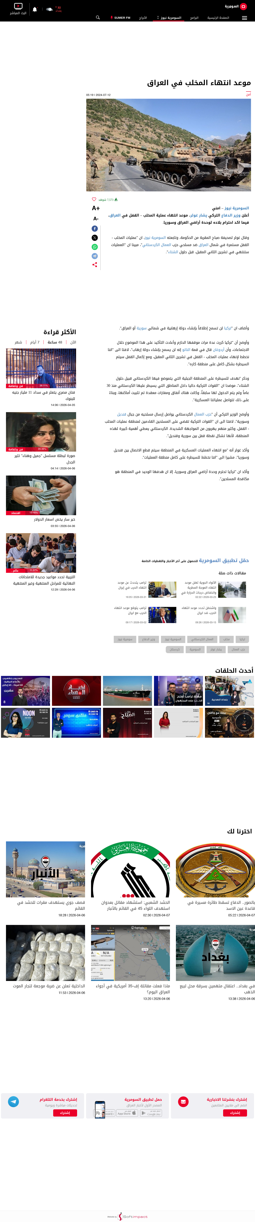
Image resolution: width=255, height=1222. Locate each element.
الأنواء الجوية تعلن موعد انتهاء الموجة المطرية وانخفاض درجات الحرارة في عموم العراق (198, 590)
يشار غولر (198, 215)
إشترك (65, 1113)
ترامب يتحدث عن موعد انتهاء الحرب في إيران (132, 585)
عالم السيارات (16, 570)
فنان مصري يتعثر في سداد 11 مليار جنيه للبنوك (43, 395)
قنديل (121, 414)
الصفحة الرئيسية (218, 18)
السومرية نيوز (168, 18)
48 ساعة (55, 342)
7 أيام (34, 342)
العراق (115, 215)
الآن (73, 342)
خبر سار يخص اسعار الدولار (54, 519)
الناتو (186, 349)
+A (96, 209)
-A (95, 219)
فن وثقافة (15, 386)
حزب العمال (202, 414)
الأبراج (143, 18)
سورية (142, 328)
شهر (18, 342)
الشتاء (173, 252)
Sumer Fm (122, 17)
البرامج (194, 18)
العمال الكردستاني (156, 244)
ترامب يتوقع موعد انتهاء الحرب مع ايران (130, 610)
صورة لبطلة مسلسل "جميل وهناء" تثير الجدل (45, 459)
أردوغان (218, 349)
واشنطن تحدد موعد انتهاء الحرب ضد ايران (199, 610)
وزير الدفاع (230, 215)
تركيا (227, 328)
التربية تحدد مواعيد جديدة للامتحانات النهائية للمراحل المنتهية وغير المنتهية (44, 580)
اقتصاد (15, 513)
